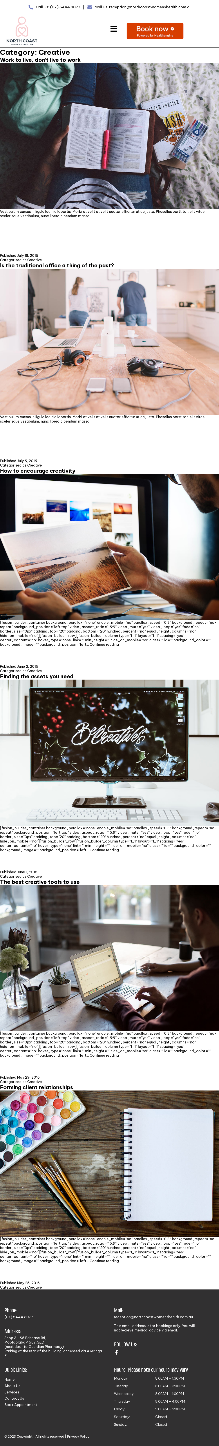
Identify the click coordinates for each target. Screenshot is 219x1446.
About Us (12, 1386)
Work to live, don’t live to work (40, 60)
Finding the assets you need (37, 676)
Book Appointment (20, 1404)
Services (11, 1392)
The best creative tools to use (40, 882)
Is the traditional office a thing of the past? (57, 265)
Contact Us (14, 1398)
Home (9, 1379)
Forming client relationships (36, 1087)
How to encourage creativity (37, 470)
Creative (34, 260)
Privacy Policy (78, 1436)
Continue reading (104, 644)
